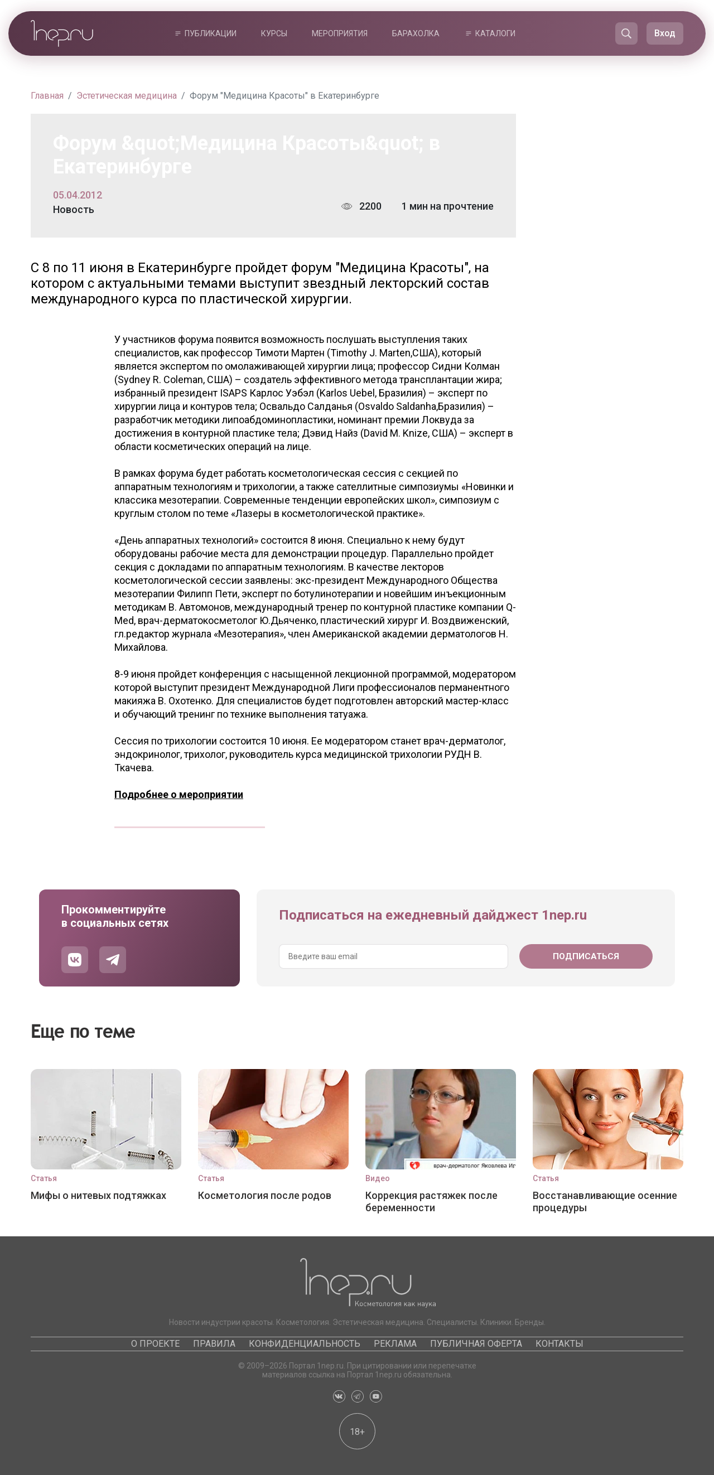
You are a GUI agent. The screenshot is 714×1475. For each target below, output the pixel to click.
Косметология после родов (264, 1195)
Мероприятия (340, 33)
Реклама (395, 1343)
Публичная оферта (476, 1343)
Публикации (211, 33)
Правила (214, 1343)
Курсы (274, 33)
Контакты (559, 1343)
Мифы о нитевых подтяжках (98, 1195)
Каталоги (495, 33)
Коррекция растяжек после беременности (431, 1201)
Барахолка (416, 33)
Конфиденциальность (304, 1343)
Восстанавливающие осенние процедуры (605, 1201)
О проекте (155, 1343)
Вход (665, 33)
